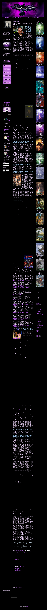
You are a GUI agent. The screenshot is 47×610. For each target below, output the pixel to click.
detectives (20, 551)
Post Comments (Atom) (19, 587)
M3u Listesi (16, 569)
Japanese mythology (15, 552)
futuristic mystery (24, 551)
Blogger (27, 606)
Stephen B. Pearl (26, 552)
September (38, 304)
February (38, 335)
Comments (5, 165)
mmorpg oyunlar (17, 559)
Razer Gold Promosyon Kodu (18, 571)
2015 (37, 296)
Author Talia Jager (6, 103)
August (38, 305)
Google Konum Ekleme (18, 570)
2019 (37, 291)
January (38, 336)
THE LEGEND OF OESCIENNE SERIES (25, 17)
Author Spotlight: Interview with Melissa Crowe (8, 154)
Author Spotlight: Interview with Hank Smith (6, 130)
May (38, 331)
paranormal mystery (21, 552)
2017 (37, 293)
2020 (37, 290)
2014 (37, 297)
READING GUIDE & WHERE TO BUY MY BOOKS (12, 17)
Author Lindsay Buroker (7, 101)
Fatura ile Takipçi (17, 562)
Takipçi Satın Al (17, 568)
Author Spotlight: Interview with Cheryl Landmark (40, 323)
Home (3, 17)
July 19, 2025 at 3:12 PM (21, 557)
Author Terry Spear (6, 105)
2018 (37, 292)
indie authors (27, 551)
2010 (37, 339)
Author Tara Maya (6, 104)
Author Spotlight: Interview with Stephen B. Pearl (40, 314)
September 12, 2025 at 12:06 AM (22, 566)
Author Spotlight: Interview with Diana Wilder (40, 319)
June (38, 330)
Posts (5, 163)
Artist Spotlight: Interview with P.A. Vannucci (8, 138)
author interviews (17, 551)
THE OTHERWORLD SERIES (36, 17)
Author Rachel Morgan (7, 102)
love (18, 552)
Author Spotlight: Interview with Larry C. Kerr (40, 328)
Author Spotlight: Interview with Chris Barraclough (40, 309)
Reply (15, 573)
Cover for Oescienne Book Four (8, 146)
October (38, 303)
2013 (37, 298)
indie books (30, 551)
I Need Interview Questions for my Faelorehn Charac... (40, 311)
